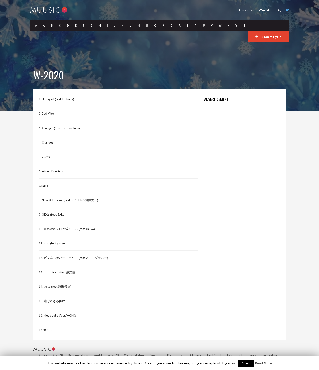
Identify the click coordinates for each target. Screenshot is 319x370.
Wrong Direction (52, 171)
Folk (241, 355)
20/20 (46, 157)
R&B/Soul (214, 355)
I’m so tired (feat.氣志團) (60, 272)
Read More (263, 363)
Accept (246, 363)
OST (181, 355)
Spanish (156, 355)
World (264, 10)
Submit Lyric (268, 37)
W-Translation (134, 355)
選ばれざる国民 (54, 301)
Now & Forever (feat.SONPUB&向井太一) (70, 200)
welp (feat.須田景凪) (57, 287)
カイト (48, 330)
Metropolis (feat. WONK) (60, 315)
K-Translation (78, 355)
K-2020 (58, 355)
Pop (170, 355)
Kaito (44, 186)
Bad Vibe (48, 114)
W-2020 (113, 355)
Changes (47, 142)
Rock (253, 355)
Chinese (196, 355)
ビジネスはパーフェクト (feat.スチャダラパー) (76, 258)
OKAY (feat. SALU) (54, 214)
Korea (243, 10)
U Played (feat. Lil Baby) (58, 99)
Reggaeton (269, 355)
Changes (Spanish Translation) (62, 128)
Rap (229, 355)
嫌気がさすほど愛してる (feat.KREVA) (69, 229)
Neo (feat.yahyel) (55, 243)
